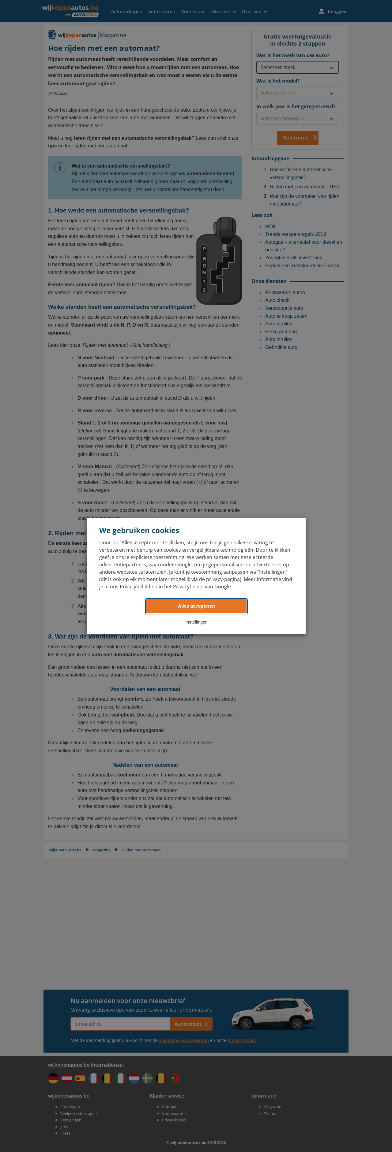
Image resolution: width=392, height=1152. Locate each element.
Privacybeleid (135, 586)
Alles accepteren (196, 606)
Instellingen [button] (197, 622)
